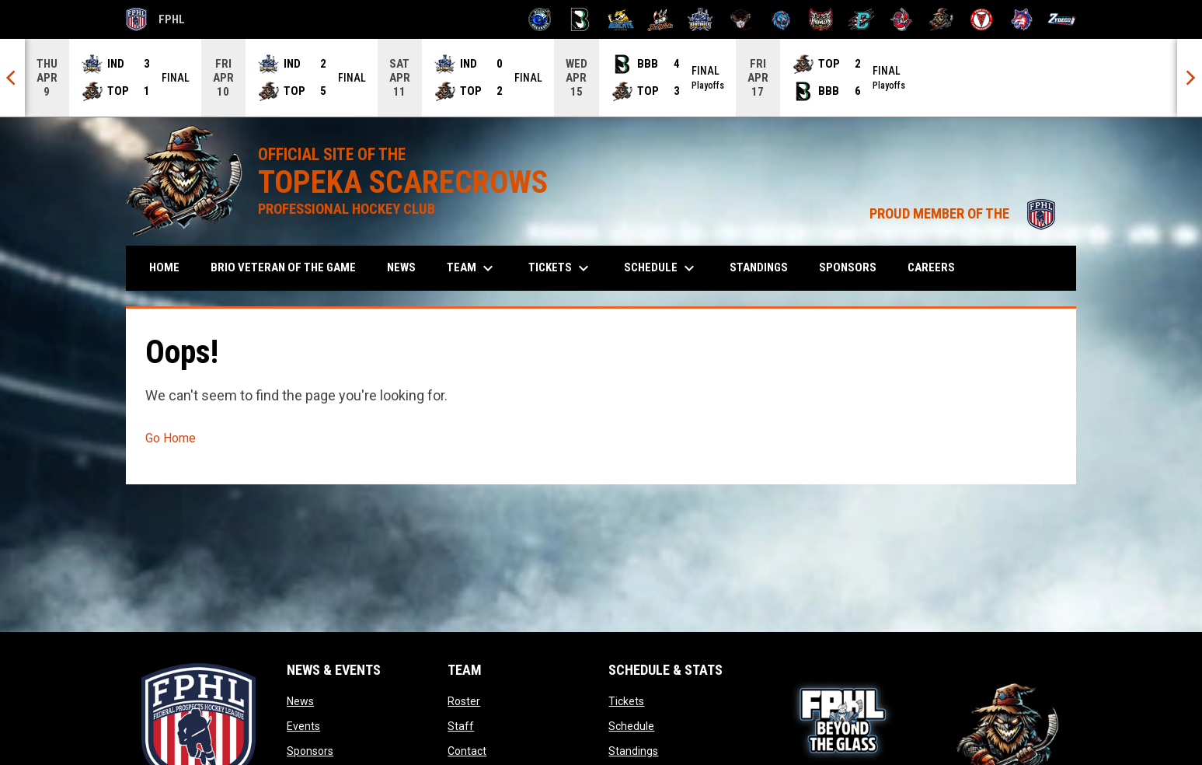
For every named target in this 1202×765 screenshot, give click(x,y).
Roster (464, 701)
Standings (633, 751)
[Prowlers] (821, 19)
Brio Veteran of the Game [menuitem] (283, 267)
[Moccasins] (740, 19)
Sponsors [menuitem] (847, 267)
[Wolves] (1022, 19)
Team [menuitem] (472, 268)
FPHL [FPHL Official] (155, 19)
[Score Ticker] (601, 78)
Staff (461, 726)
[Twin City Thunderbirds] (981, 19)
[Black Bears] (580, 19)
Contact (467, 751)
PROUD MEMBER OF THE (965, 213)
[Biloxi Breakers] (540, 19)
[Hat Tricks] (660, 19)
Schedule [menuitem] (661, 268)
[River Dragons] (861, 19)
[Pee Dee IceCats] (781, 19)
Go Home (170, 438)
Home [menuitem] (164, 267)
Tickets (626, 701)
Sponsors (310, 751)
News (300, 701)
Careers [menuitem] (931, 267)
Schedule (631, 726)
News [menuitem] (401, 267)
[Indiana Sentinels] (700, 19)
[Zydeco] (1061, 19)
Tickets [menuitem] (560, 268)
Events (303, 726)
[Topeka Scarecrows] (941, 19)
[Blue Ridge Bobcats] (620, 19)
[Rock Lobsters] (901, 19)
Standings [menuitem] (759, 267)
